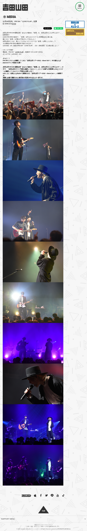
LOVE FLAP (19, 52)
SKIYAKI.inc (67, 529)
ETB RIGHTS (60, 529)
